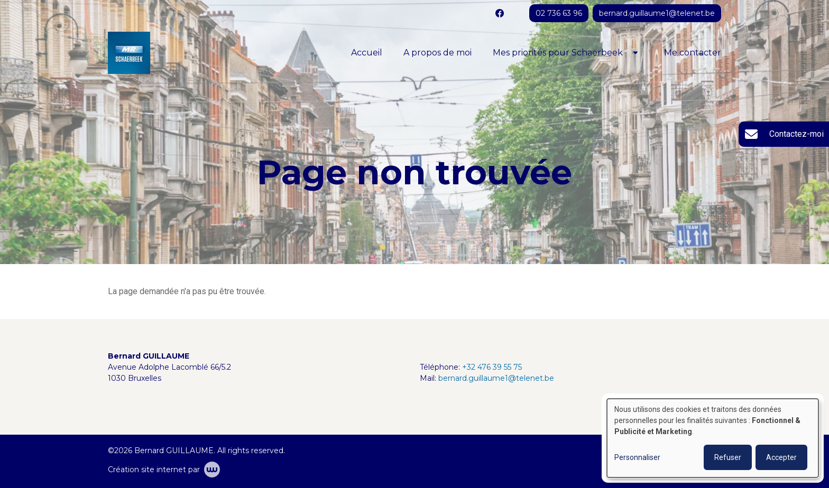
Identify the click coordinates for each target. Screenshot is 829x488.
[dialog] (712, 438)
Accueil (366, 53)
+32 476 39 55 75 (492, 367)
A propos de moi (437, 53)
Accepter (781, 457)
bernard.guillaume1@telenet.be (496, 378)
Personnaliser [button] (637, 457)
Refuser (727, 457)
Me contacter (692, 53)
